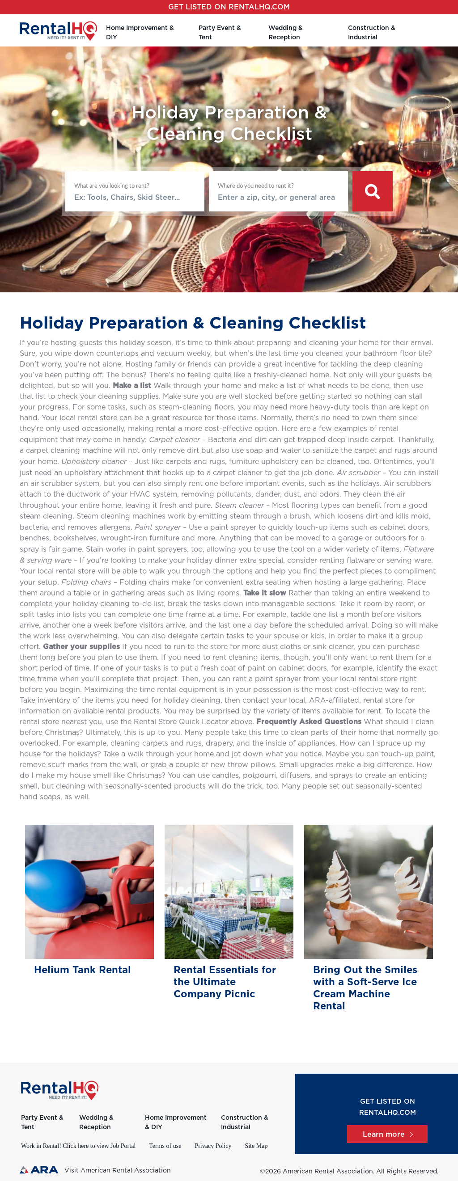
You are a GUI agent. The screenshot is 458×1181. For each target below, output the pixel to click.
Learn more (387, 1134)
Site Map (256, 1146)
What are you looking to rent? (111, 185)
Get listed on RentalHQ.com (229, 7)
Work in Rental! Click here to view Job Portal (78, 1146)
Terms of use (165, 1146)
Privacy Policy (213, 1146)
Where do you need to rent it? (256, 185)
